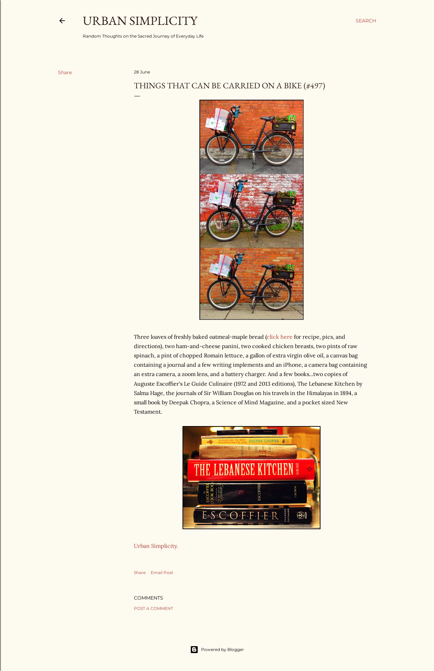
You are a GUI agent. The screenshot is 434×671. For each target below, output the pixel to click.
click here (280, 336)
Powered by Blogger (217, 649)
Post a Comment (153, 608)
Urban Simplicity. (156, 545)
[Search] (366, 20)
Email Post (162, 572)
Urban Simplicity (140, 20)
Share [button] (65, 72)
